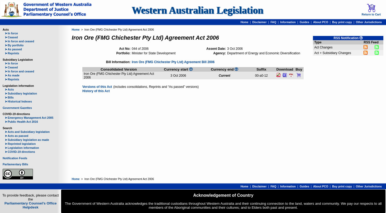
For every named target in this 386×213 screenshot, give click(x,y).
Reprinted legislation (20, 143)
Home (244, 22)
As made (12, 75)
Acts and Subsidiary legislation (27, 131)
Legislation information (22, 147)
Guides (304, 22)
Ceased (11, 37)
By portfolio (14, 45)
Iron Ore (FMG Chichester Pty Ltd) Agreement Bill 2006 (173, 62)
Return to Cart (371, 10)
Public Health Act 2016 (21, 121)
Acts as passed (16, 135)
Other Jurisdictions (369, 22)
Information (288, 22)
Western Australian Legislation (197, 10)
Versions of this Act (97, 87)
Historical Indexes (18, 101)
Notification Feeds (15, 158)
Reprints (12, 53)
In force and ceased (19, 41)
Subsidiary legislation (21, 93)
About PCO (320, 22)
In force (11, 33)
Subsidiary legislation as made (27, 139)
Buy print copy (342, 22)
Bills (9, 97)
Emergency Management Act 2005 (29, 117)
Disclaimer (259, 22)
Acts (9, 89)
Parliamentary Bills (15, 164)
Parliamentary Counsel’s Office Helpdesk (31, 205)
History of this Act (96, 91)
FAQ (273, 22)
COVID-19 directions (20, 151)
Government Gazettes (17, 107)
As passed (13, 49)
